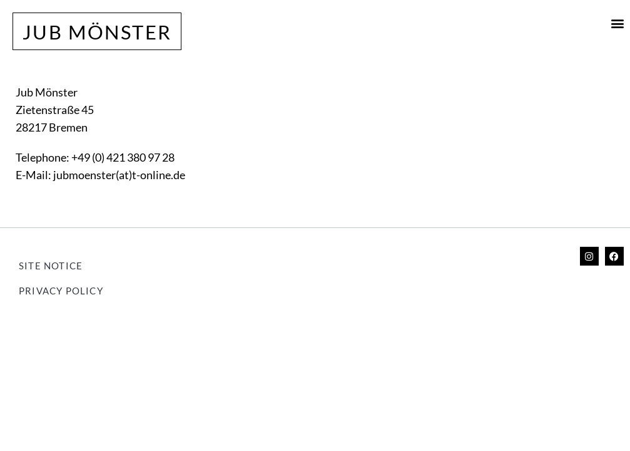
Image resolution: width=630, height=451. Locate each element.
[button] (617, 23)
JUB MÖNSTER (97, 32)
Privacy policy (61, 290)
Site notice (51, 265)
